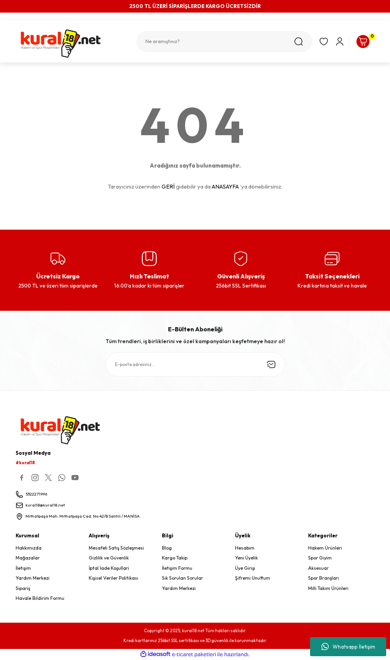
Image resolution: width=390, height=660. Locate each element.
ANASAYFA (225, 186)
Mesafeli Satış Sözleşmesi (116, 548)
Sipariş (23, 588)
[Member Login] (332, 41)
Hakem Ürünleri (325, 548)
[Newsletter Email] (195, 364)
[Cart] (359, 41)
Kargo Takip (174, 558)
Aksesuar (318, 568)
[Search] (217, 41)
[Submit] (271, 364)
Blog (167, 548)
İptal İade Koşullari (109, 568)
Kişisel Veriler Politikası (113, 578)
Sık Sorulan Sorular (182, 578)
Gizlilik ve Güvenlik (109, 558)
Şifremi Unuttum (252, 578)
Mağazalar (28, 558)
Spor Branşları (323, 578)
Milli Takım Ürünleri (328, 588)
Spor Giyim (320, 558)
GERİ (168, 186)
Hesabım (244, 548)
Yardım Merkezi (33, 578)
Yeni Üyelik (246, 558)
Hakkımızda (29, 548)
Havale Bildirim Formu (40, 598)
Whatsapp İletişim (348, 646)
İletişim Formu (177, 568)
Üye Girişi (245, 568)
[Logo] (69, 43)
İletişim (23, 568)
